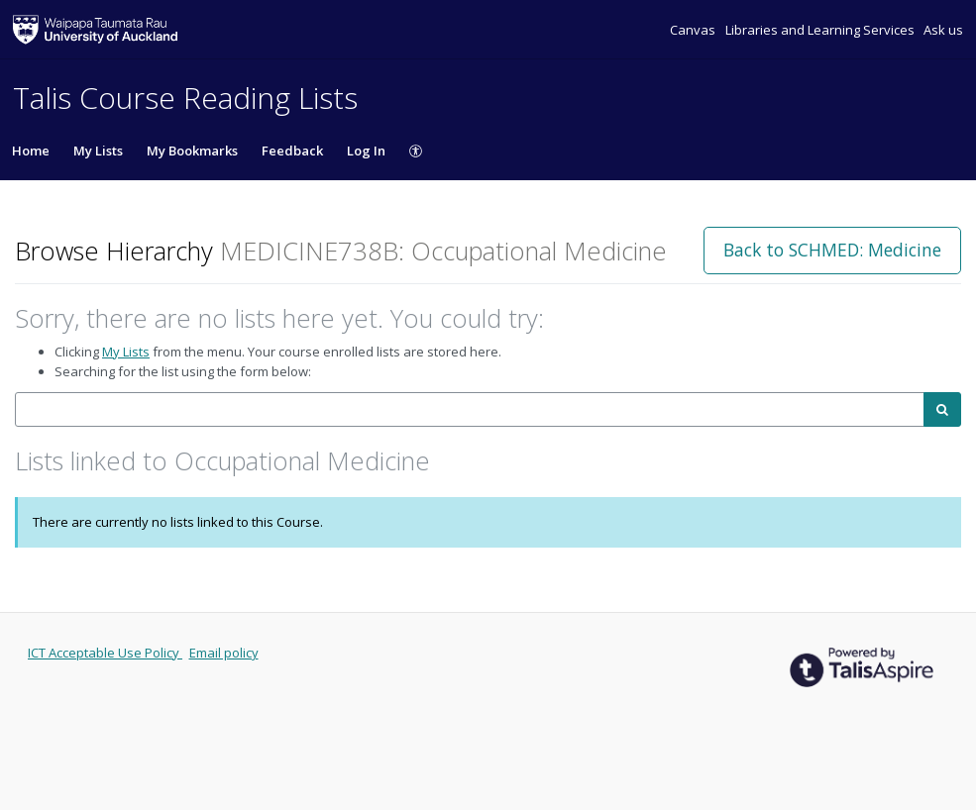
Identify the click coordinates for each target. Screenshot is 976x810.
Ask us (943, 30)
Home (31, 150)
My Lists (98, 150)
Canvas (694, 30)
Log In (366, 150)
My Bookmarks (192, 150)
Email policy (224, 652)
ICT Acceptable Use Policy (105, 652)
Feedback (292, 150)
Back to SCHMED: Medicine (832, 249)
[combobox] (469, 409)
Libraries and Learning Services (821, 30)
